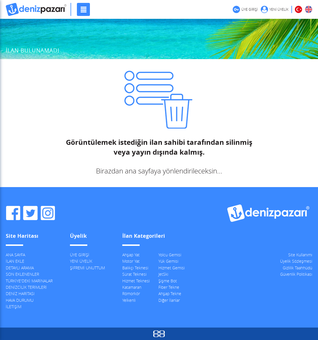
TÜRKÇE (298, 9)
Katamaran (131, 287)
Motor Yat (131, 261)
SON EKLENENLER (22, 274)
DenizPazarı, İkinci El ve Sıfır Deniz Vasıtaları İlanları (36, 9)
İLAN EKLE (15, 261)
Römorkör (131, 293)
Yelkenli (129, 300)
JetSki (163, 274)
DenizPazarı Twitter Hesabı (30, 213)
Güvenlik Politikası (296, 274)
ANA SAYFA (15, 254)
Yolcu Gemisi (169, 254)
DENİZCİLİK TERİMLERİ (26, 287)
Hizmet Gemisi (171, 267)
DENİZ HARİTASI (20, 293)
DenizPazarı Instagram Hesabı (47, 213)
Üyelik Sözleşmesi (296, 261)
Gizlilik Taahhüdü (297, 267)
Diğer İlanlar (169, 300)
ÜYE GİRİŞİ (249, 9)
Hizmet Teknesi (136, 281)
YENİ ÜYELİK (279, 9)
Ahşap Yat (131, 254)
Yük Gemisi (168, 261)
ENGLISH (308, 9)
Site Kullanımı (300, 254)
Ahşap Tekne (169, 293)
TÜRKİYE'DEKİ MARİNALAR (29, 281)
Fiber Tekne (168, 287)
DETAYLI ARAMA (20, 267)
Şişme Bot (167, 281)
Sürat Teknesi (134, 274)
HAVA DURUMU (20, 300)
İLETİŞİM (13, 306)
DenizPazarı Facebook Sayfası (13, 213)
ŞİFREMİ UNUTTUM (87, 267)
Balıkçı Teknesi (135, 267)
